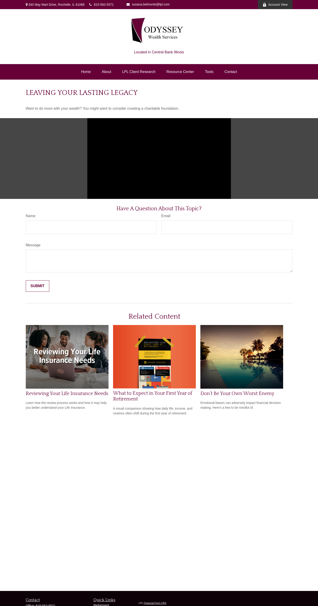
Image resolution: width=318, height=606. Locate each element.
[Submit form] (37, 286)
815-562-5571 (101, 4)
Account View (275, 5)
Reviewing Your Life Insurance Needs (67, 393)
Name (31, 216)
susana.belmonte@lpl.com (148, 4)
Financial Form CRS (155, 603)
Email (166, 216)
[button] (85, 71)
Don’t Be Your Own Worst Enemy (237, 393)
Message (33, 245)
